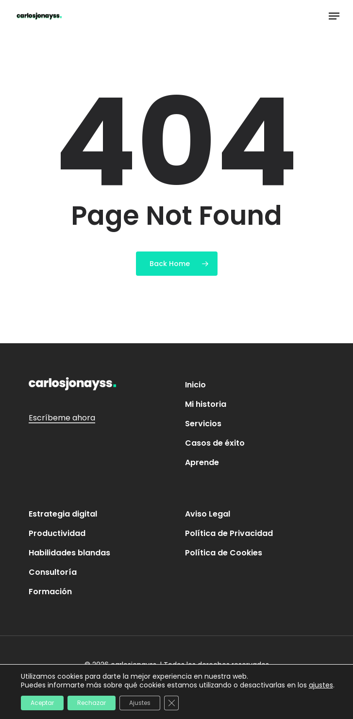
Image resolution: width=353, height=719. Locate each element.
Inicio (195, 384)
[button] (334, 16)
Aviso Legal (207, 513)
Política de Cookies (223, 552)
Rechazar (91, 703)
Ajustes (140, 703)
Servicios (203, 423)
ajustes (321, 685)
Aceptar (42, 703)
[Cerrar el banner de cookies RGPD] (171, 703)
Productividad (57, 533)
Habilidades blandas (69, 552)
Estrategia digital (63, 513)
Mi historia (205, 404)
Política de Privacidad (229, 533)
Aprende (202, 462)
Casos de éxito (215, 443)
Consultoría (53, 572)
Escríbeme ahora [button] (62, 417)
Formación (50, 591)
